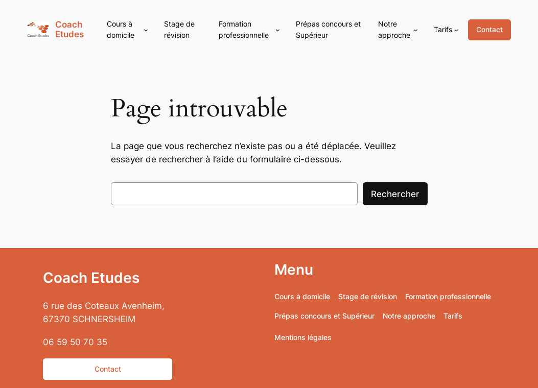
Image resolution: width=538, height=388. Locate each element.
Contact (489, 29)
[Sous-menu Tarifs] (456, 30)
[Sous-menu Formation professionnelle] (277, 30)
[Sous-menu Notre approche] (415, 30)
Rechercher (395, 194)
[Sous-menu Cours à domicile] (146, 30)
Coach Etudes (69, 29)
